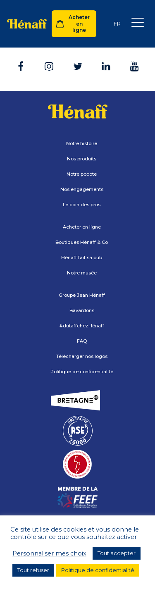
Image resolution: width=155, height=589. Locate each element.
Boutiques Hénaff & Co (81, 242)
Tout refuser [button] (33, 570)
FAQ (82, 341)
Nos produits (81, 159)
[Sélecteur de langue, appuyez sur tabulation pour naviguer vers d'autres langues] (117, 23)
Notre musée (82, 273)
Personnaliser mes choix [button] (49, 553)
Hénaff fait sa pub (81, 257)
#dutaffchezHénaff (82, 326)
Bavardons (81, 310)
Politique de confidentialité (81, 371)
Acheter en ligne (79, 23)
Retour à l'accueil (77, 72)
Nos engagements (81, 189)
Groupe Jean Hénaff (82, 295)
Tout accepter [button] (117, 553)
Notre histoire (81, 143)
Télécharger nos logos (81, 356)
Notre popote (82, 174)
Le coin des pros (81, 204)
